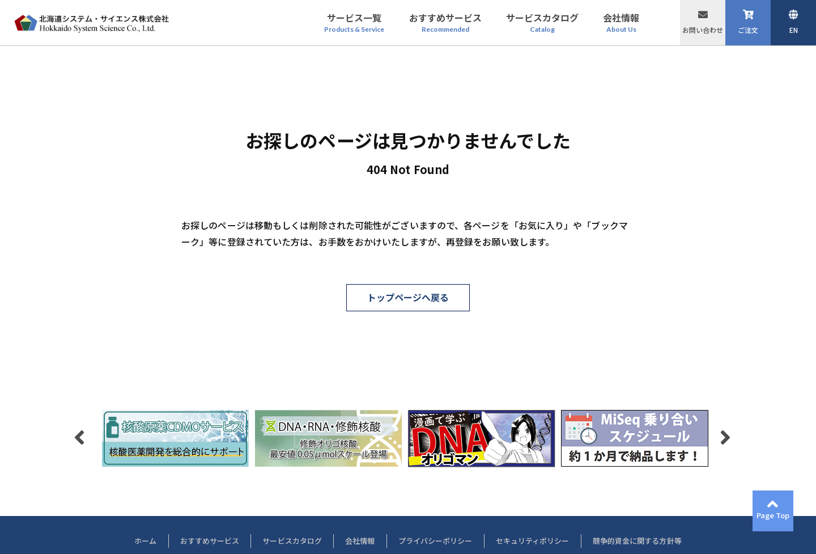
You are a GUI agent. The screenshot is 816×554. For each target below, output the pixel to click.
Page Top (773, 515)
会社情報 (360, 540)
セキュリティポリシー (533, 540)
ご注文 (748, 30)
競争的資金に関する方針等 (637, 540)
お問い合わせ (702, 30)
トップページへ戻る (408, 297)
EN (793, 30)
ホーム (145, 540)
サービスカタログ (292, 540)
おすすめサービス (210, 540)
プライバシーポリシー (435, 540)
